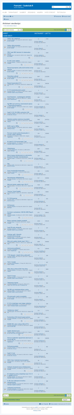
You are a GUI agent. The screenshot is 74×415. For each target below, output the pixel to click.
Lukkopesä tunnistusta (13, 387)
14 (28, 138)
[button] (70, 30)
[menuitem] (11, 16)
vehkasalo (14, 318)
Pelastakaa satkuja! (12, 76)
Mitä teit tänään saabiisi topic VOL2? (17, 184)
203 (32, 73)
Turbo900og (14, 249)
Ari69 (13, 165)
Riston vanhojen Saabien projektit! (17, 220)
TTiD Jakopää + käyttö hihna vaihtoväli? (18, 255)
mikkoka (13, 113)
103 (32, 224)
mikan (40, 166)
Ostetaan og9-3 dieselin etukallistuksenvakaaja (14, 235)
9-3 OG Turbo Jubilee (13, 61)
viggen (40, 173)
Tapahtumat (10, 137)
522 (24, 123)
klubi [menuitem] (5, 12)
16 (32, 138)
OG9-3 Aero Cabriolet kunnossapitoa (17, 360)
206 (29, 80)
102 (29, 224)
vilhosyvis (14, 106)
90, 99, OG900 (10, 41)
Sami (40, 79)
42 (24, 217)
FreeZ (13, 98)
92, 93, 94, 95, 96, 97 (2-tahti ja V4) (19, 285)
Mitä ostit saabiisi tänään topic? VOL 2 (18, 241)
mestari (40, 285)
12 (24, 138)
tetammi (13, 192)
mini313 (13, 347)
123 (27, 152)
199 (22, 73)
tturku (13, 185)
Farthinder (41, 333)
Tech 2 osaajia (11, 262)
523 (27, 123)
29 (26, 101)
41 (32, 335)
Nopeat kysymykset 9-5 (14, 83)
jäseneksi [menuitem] (31, 12)
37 (24, 335)
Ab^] (13, 84)
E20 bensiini (10, 205)
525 (32, 123)
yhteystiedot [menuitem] (50, 12)
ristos (13, 222)
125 (32, 152)
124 (29, 152)
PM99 (13, 290)
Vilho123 (14, 77)
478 (32, 188)
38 (26, 335)
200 (24, 73)
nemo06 (13, 277)
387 (39, 99)
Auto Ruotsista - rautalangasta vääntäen (19, 97)
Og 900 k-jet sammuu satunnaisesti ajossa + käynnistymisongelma (19, 104)
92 (26, 87)
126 (29, 245)
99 (22, 224)
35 (32, 181)
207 (32, 80)
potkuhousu (14, 149)
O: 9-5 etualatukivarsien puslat (16, 90)
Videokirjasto (11, 148)
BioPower (9, 207)
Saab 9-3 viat (11, 353)
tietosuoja (61, 12)
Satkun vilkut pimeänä (13, 45)
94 (30, 87)
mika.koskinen (15, 304)
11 (32, 130)
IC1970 (13, 120)
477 (29, 188)
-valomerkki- (14, 172)
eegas (13, 158)
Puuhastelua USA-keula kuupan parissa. (18, 317)
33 (28, 181)
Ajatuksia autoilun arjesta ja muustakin (18, 119)
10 (30, 130)
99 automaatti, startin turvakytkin (17, 296)
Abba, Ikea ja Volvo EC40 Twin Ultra (17, 269)
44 (28, 217)
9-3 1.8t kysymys (12, 198)
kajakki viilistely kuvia (13, 331)
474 (22, 188)
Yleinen (9, 121)
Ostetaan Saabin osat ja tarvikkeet (15, 92)
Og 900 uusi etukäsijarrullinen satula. (18, 289)
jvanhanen (14, 325)
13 (26, 138)
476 (27, 188)
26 (28, 252)
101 (27, 224)
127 (32, 245)
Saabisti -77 (41, 215)
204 (24, 80)
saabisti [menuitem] (23, 12)
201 (27, 73)
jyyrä (13, 311)
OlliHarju (14, 127)
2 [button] (67, 30)
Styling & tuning (10, 128)
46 (32, 217)
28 (24, 101)
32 (32, 101)
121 (22, 152)
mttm (13, 199)
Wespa (13, 62)
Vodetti (13, 256)
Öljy (8, 164)
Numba (40, 187)
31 (30, 101)
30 (28, 101)
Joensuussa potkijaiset (13, 248)
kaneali (13, 376)
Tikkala (13, 39)
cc (39, 349)
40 (30, 335)
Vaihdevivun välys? (12, 310)
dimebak (14, 179)
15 (30, 138)
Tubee (13, 297)
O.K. (13, 361)
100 (24, 224)
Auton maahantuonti (11, 99)
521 (22, 123)
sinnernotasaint (15, 263)
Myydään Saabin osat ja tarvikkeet (15, 144)
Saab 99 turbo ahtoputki (14, 227)
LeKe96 (13, 70)
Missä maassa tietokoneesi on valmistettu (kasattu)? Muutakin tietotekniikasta (19, 156)
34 (30, 181)
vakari (13, 332)
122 (24, 152)
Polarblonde (41, 340)
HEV (40, 208)
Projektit (9, 63)
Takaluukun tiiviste (12, 282)
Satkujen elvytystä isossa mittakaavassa (19, 367)
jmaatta (13, 215)
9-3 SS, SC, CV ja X (11, 114)
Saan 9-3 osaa (11, 276)
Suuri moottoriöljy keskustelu (16, 170)
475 (24, 188)
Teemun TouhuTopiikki (14, 191)
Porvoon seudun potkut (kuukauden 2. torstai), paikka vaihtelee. (18, 133)
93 (28, 87)
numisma (14, 354)
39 (28, 335)
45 (30, 217)
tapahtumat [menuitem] (13, 12)
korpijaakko (41, 106)
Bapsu (40, 86)
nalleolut (40, 55)
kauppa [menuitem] (40, 12)
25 (26, 252)
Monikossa (41, 201)
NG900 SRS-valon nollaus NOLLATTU (18, 324)
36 (32, 343)
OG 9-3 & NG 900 (11, 326)
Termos (13, 91)
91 (24, 87)
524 (29, 123)
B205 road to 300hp (13, 126)
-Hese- (40, 244)
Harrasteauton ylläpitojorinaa (15, 177)
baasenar (14, 142)
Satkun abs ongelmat (13, 38)
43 (26, 217)
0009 (40, 151)
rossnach (14, 228)
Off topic (13, 150)
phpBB (36, 407)
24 (24, 252)
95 (32, 87)
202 (29, 73)
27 (30, 252)
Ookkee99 (14, 284)
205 (27, 80)
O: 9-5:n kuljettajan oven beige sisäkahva (19, 303)
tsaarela (13, 206)
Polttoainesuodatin (12, 346)
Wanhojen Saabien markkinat (14, 384)
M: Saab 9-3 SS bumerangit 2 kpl (17, 141)
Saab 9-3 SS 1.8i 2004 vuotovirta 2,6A (18, 112)
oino (13, 55)
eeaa (13, 237)
